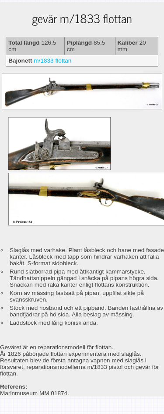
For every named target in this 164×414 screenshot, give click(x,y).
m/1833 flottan (52, 60)
